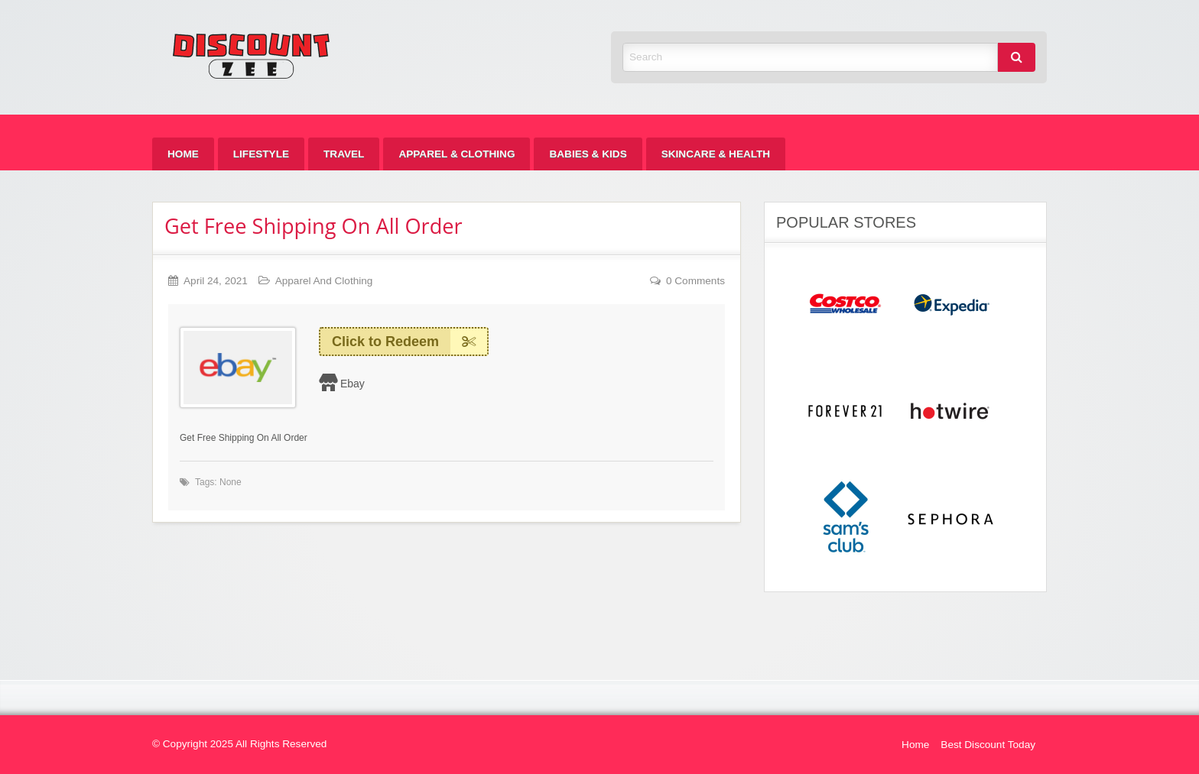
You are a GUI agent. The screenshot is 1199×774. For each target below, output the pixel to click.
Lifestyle (261, 154)
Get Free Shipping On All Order (313, 226)
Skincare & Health (715, 154)
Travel (343, 154)
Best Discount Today (988, 744)
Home (183, 154)
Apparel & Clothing (456, 154)
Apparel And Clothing (324, 281)
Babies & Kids (587, 154)
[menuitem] (183, 154)
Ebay (352, 383)
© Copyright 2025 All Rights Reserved (239, 744)
